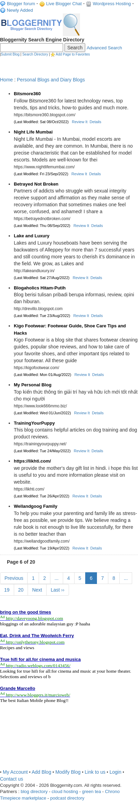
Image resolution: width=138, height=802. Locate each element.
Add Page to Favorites (73, 54)
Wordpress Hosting (112, 3)
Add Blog (41, 772)
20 (21, 590)
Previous (13, 578)
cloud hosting (65, 791)
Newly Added (20, 10)
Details (95, 122)
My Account (15, 772)
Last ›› (58, 590)
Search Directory (35, 54)
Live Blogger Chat (64, 3)
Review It (79, 122)
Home (6, 79)
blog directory (34, 791)
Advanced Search (104, 47)
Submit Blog (10, 54)
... (57, 578)
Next (37, 590)
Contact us (11, 779)
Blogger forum (21, 3)
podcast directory (67, 798)
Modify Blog (67, 772)
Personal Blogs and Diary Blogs (51, 79)
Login (115, 772)
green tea (91, 791)
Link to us (95, 772)
